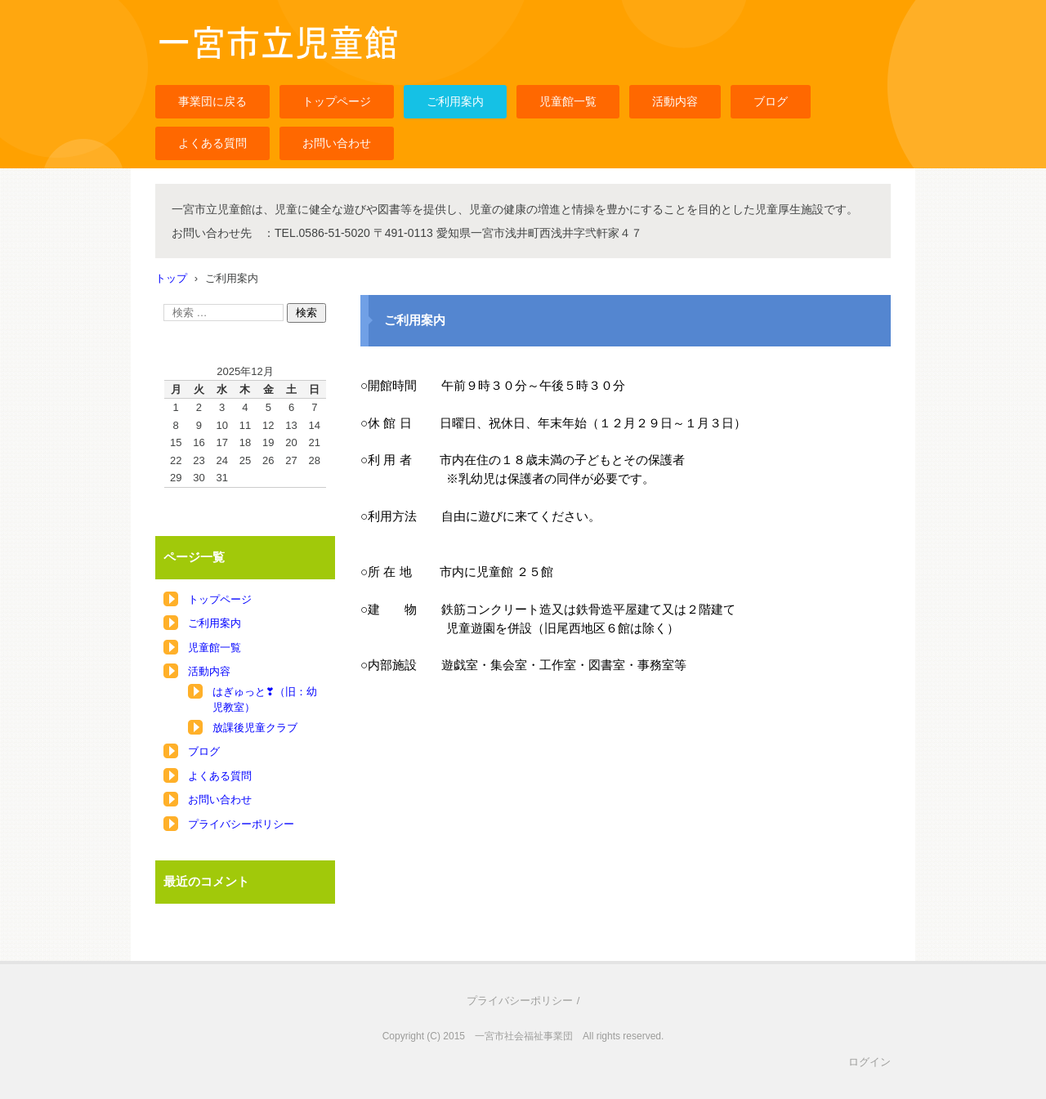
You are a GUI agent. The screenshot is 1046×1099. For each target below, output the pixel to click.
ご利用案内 (455, 101)
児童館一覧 (568, 101)
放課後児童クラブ (254, 727)
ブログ (770, 101)
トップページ (336, 101)
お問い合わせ (336, 143)
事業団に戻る (212, 101)
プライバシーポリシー (241, 824)
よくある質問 (212, 143)
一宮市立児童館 (201, 68)
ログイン (869, 1062)
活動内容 (675, 101)
